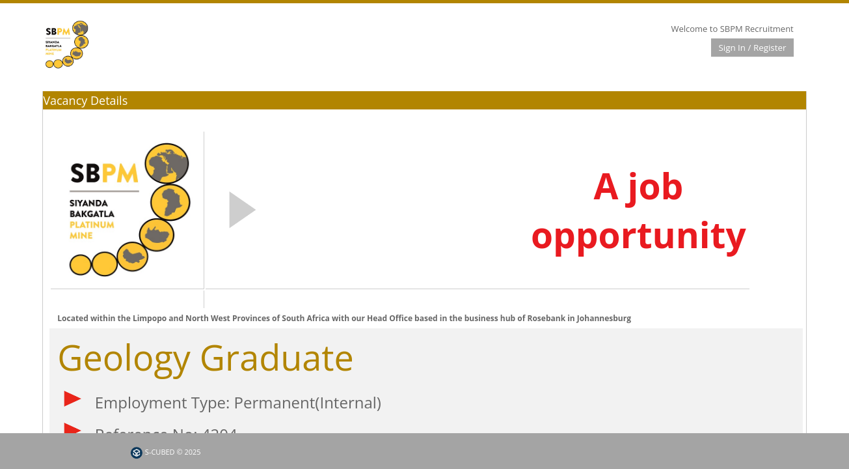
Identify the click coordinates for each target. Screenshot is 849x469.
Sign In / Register (752, 47)
